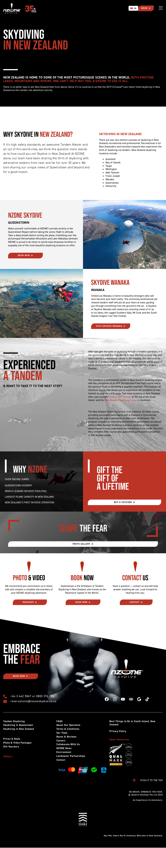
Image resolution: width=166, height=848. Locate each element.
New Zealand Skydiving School (120, 400)
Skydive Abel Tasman (119, 397)
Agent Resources (119, 739)
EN (133, 8)
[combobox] (133, 8)
